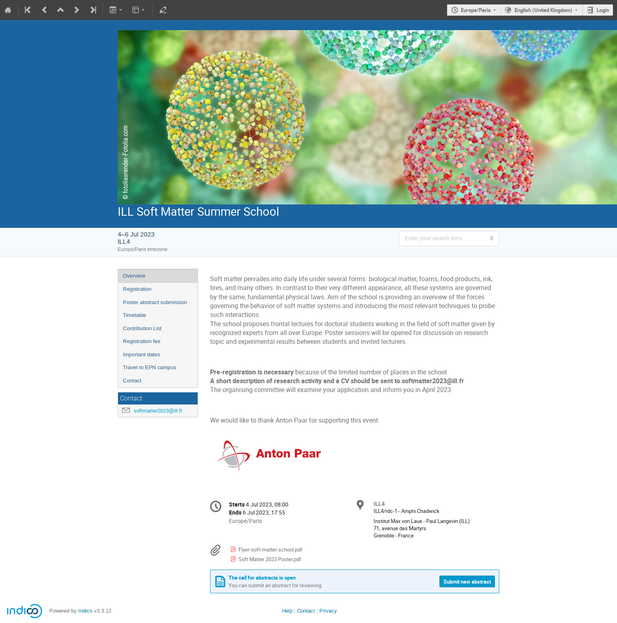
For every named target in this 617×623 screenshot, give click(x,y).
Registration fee (141, 341)
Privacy (328, 610)
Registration (137, 289)
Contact (132, 381)
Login (603, 10)
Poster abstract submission (155, 302)
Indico (85, 610)
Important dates (141, 354)
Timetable (134, 315)
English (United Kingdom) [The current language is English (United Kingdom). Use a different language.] (543, 10)
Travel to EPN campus (149, 367)
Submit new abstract (467, 581)
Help (287, 610)
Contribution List (142, 328)
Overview (134, 276)
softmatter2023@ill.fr (158, 410)
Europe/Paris (476, 10)
